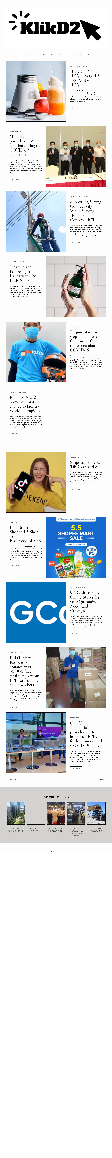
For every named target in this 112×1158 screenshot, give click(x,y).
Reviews (50, 54)
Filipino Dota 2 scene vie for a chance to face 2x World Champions (25, 403)
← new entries (12, 779)
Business (41, 54)
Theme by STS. (61, 851)
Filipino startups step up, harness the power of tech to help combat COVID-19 (85, 341)
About (86, 54)
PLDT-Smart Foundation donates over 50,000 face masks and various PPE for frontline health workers (25, 671)
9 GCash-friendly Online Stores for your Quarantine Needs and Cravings (84, 601)
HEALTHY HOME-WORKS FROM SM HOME (85, 78)
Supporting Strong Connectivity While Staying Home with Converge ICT (85, 210)
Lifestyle (25, 54)
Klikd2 (48, 851)
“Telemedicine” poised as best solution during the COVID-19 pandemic (25, 145)
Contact (78, 54)
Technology (60, 54)
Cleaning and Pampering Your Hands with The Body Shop (23, 273)
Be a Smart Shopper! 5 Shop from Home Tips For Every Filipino (25, 534)
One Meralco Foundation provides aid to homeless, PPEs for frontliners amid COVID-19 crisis (86, 734)
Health (69, 54)
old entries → (99, 779)
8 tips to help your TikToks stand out (85, 464)
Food (33, 54)
